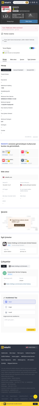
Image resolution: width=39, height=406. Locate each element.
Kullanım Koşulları (30, 353)
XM (7, 396)
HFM (3, 396)
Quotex (16, 399)
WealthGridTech (23, 396)
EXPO (14, 360)
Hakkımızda (4, 353)
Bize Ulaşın (12, 353)
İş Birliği (3, 363)
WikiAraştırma (21, 360)
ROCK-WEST (5, 399)
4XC (11, 399)
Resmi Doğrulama (6, 360)
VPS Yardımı (30, 360)
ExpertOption (13, 396)
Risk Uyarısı (20, 353)
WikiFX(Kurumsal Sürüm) (28, 356)
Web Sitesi (29, 21)
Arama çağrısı (15, 356)
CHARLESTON (24, 399)
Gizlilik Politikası (5, 356)
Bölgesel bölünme (12, 363)
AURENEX (32, 396)
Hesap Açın (10, 21)
